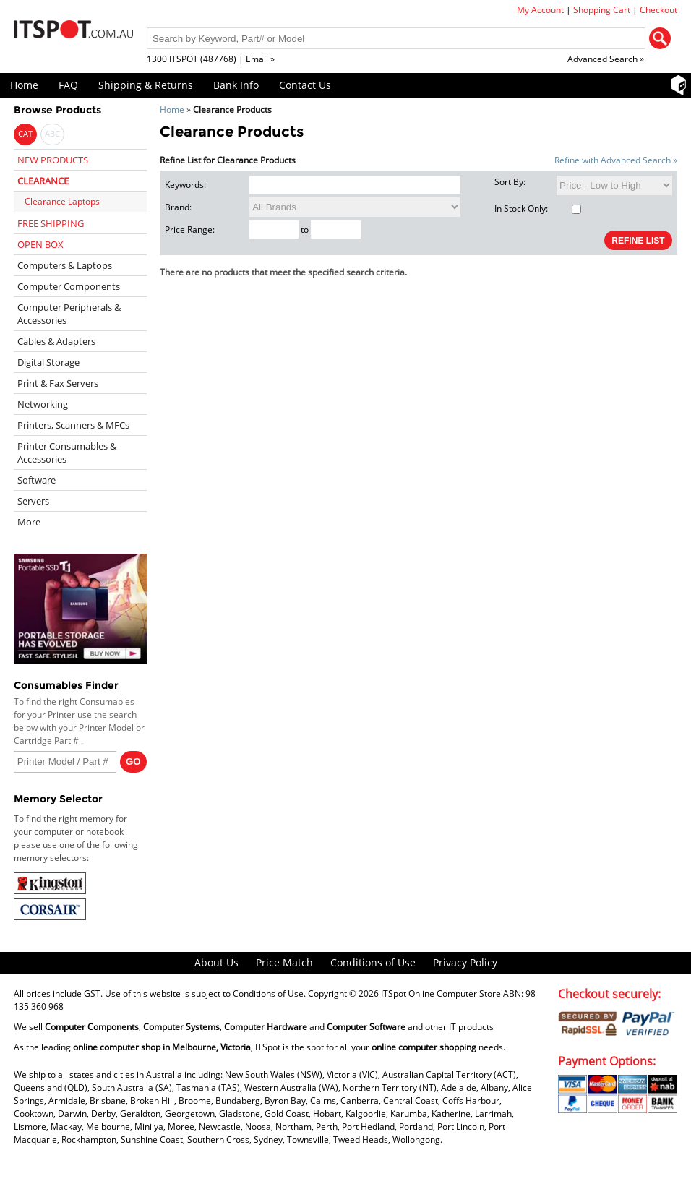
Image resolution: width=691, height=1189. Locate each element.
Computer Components (68, 286)
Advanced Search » (605, 59)
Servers (33, 500)
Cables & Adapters (56, 341)
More (28, 521)
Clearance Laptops (62, 201)
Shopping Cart (601, 10)
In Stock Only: (537, 208)
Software (36, 479)
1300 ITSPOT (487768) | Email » (211, 59)
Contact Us (305, 85)
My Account (540, 10)
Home (24, 85)
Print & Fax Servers (57, 383)
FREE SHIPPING (50, 223)
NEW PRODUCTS (52, 159)
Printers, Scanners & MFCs (73, 425)
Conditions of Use (373, 962)
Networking (42, 404)
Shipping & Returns (145, 85)
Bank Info (236, 85)
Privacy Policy (465, 962)
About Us (216, 962)
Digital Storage (48, 362)
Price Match (284, 962)
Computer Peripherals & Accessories (69, 314)
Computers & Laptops (64, 265)
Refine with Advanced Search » (615, 160)
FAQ (68, 85)
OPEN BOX (40, 244)
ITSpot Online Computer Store (441, 993)
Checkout (658, 10)
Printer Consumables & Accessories (66, 452)
